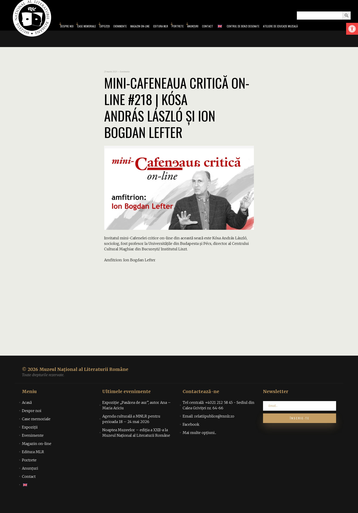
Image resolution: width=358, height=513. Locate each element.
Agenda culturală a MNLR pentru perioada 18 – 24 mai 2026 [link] (131, 432)
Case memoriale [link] (67, 33)
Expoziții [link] (89, 33)
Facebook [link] (191, 437)
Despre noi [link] (31, 424)
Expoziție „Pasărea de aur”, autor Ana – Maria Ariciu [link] (136, 418)
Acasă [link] (27, 415)
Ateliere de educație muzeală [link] (300, 33)
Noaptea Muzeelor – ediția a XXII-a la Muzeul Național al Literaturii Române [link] (136, 446)
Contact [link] (214, 33)
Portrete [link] (179, 33)
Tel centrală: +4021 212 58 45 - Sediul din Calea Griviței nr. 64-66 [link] (218, 418)
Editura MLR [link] (158, 33)
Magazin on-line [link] (132, 33)
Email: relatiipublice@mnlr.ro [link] (208, 429)
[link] (352, 29)
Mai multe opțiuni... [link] (199, 446)
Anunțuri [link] (197, 33)
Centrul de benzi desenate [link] (255, 33)
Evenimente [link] (108, 33)
